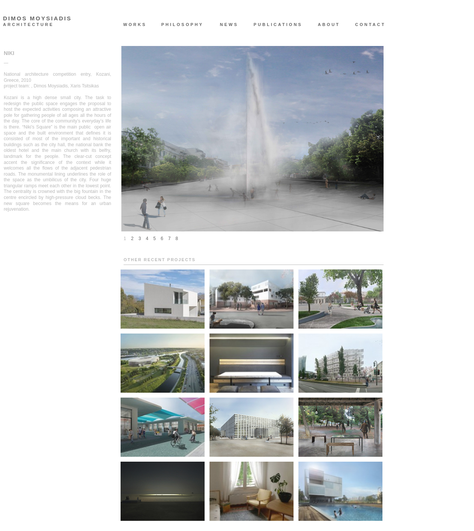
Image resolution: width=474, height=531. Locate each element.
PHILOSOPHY (182, 24)
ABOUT (329, 24)
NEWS (229, 24)
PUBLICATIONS (274, 24)
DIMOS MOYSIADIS (37, 18)
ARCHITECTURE (28, 25)
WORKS (135, 24)
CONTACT (370, 24)
